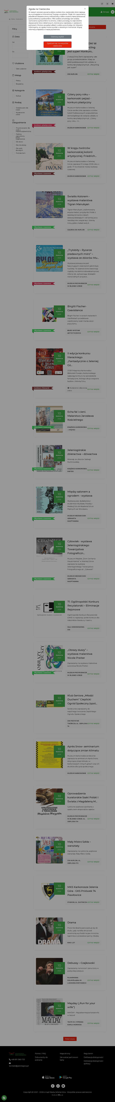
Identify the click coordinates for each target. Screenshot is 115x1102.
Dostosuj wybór (57, 37)
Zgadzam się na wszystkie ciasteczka (57, 44)
